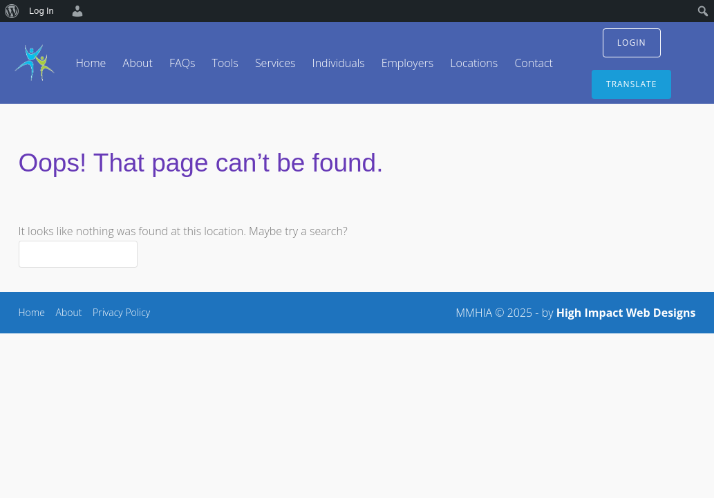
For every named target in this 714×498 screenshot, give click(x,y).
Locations (474, 63)
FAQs (182, 63)
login (631, 42)
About (138, 63)
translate (631, 84)
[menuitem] (12, 11)
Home (91, 63)
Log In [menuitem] (41, 11)
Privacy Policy (121, 312)
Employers (407, 63)
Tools (225, 63)
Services (275, 63)
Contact (533, 63)
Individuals (338, 63)
